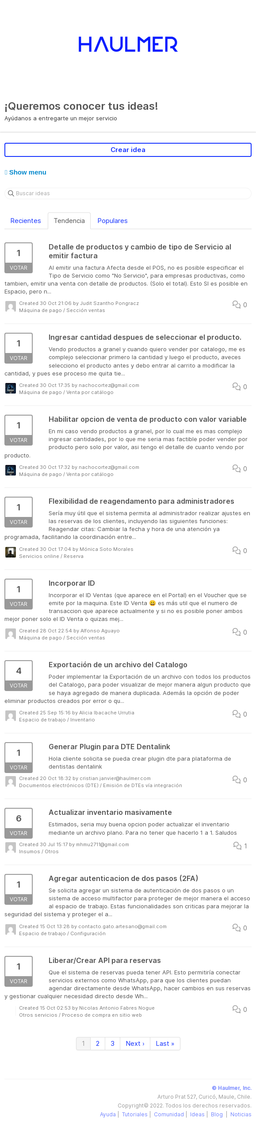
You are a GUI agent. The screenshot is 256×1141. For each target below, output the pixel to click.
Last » (165, 1043)
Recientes (25, 220)
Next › (135, 1043)
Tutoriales (135, 1114)
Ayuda (108, 1114)
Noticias (241, 1114)
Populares (112, 220)
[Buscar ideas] (128, 193)
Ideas (197, 1114)
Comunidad (169, 1114)
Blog (217, 1114)
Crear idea (128, 149)
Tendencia (69, 220)
